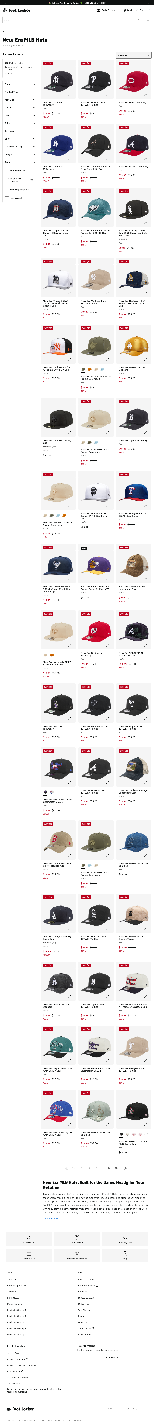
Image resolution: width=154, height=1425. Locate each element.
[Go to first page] (66, 1168)
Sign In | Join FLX (133, 10)
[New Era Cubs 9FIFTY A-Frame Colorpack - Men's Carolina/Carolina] (95, 442)
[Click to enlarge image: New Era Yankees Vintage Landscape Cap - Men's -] (147, 782)
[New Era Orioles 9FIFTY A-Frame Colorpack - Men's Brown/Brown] (89, 369)
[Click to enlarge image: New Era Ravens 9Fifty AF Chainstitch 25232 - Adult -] (109, 1060)
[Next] (148, 2)
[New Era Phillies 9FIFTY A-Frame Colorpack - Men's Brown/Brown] (64, 515)
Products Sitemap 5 (16, 1334)
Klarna (81, 1316)
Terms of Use (14, 1353)
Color (20, 115)
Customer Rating (20, 146)
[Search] (73, 19)
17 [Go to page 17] (109, 1168)
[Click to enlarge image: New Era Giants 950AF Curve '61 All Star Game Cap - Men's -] (109, 505)
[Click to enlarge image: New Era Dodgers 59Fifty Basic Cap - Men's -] (71, 928)
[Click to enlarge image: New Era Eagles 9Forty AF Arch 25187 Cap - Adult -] (71, 1060)
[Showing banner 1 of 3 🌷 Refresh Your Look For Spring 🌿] (77, 3)
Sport (20, 138)
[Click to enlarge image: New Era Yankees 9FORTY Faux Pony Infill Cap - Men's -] (109, 159)
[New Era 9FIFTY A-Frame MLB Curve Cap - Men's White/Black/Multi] (127, 1134)
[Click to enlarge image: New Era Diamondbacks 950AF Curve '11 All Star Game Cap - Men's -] (71, 579)
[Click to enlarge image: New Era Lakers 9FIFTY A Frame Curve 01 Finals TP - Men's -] (109, 579)
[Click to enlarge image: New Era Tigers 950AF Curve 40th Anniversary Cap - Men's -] (71, 222)
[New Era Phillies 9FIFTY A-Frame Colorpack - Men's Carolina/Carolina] (58, 515)
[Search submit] (139, 19)
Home (4, 32)
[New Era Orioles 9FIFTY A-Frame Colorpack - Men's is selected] (83, 369)
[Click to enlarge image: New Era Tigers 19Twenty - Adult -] (147, 432)
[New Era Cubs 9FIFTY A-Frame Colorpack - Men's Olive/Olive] (89, 442)
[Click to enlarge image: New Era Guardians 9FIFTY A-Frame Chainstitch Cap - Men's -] (147, 996)
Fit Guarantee (85, 1334)
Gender (20, 107)
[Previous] (5, 2)
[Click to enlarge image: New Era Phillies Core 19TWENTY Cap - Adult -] (109, 94)
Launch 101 (84, 1322)
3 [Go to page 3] (96, 1168)
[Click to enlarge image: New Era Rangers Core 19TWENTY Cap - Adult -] (147, 1060)
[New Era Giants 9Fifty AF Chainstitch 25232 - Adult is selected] (45, 792)
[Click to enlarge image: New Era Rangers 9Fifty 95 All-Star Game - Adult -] (147, 505)
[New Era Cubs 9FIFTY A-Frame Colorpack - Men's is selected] (83, 442)
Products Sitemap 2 (16, 1316)
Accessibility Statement (19, 1377)
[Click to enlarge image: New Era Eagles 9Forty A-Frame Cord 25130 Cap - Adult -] (109, 222)
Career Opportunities (17, 1285)
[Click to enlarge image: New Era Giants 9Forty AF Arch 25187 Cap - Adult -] (71, 1124)
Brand (20, 84)
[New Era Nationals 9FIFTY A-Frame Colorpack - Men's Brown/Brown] (51, 655)
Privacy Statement (17, 1359)
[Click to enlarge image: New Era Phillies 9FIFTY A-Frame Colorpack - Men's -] (71, 505)
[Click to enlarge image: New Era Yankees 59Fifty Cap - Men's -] (71, 432)
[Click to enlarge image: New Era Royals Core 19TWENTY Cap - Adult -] (147, 718)
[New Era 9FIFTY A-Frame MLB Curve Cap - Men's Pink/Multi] (140, 1134)
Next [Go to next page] (118, 1168)
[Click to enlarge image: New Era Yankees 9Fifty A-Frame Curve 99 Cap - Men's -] (71, 359)
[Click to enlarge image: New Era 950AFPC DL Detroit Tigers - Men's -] (147, 928)
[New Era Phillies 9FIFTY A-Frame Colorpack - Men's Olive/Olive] (51, 515)
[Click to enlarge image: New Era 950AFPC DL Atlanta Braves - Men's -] (147, 645)
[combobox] (73, 19)
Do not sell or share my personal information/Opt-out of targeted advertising (34, 1390)
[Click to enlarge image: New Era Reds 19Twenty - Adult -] (147, 94)
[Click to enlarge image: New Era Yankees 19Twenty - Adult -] (71, 94)
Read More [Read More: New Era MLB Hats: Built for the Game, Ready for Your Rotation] (50, 1218)
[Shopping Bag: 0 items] (149, 10)
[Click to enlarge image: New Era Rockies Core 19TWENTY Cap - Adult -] (109, 928)
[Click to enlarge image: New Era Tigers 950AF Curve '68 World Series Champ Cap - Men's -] (71, 293)
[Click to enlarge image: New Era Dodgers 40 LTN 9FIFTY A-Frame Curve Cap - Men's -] (147, 293)
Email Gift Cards (86, 1279)
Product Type (20, 92)
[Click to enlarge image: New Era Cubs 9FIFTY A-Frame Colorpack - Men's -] (109, 432)
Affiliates (11, 1291)
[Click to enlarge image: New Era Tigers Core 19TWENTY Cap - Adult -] (109, 996)
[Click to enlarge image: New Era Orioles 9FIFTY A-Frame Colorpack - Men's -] (109, 359)
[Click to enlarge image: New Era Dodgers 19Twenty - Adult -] (71, 159)
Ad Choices (13, 1383)
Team (20, 162)
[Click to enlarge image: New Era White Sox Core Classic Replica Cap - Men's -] (71, 855)
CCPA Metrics (15, 1371)
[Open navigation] (147, 20)
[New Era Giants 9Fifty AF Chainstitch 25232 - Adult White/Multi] (51, 792)
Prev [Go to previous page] (73, 1168)
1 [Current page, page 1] (81, 1168)
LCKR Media (13, 1297)
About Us (11, 1279)
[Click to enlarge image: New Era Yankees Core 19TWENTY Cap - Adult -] (109, 293)
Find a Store (10, 74)
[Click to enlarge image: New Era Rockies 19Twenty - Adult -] (71, 718)
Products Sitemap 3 (16, 1322)
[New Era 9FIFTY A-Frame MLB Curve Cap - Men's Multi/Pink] (133, 1134)
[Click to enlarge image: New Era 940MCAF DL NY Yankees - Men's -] (147, 855)
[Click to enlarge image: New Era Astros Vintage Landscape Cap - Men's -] (147, 579)
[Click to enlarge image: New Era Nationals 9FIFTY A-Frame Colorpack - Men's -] (71, 645)
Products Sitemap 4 (16, 1328)
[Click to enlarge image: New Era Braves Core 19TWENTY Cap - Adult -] (109, 782)
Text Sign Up (84, 1310)
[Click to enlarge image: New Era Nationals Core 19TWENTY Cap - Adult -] (109, 718)
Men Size (20, 99)
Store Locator (86, 1328)
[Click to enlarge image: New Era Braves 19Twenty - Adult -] (147, 159)
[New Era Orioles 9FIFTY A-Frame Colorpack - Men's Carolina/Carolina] (102, 369)
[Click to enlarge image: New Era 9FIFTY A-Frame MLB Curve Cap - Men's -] (147, 1124)
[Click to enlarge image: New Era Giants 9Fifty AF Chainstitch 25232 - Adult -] (71, 782)
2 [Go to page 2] (89, 1168)
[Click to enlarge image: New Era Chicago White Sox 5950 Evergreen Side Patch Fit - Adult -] (147, 222)
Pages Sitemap (14, 1304)
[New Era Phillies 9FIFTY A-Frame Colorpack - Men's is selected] (45, 515)
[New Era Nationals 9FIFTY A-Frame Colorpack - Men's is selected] (45, 655)
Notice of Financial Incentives (21, 1365)
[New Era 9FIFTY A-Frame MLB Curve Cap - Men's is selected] (121, 1134)
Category (20, 131)
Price (20, 123)
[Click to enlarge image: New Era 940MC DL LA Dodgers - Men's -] (147, 359)
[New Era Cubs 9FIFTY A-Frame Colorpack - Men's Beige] (95, 865)
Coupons (82, 1291)
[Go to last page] (125, 1168)
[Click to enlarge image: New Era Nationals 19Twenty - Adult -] (109, 645)
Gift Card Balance (88, 1285)
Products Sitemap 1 (16, 1310)
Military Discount (86, 1297)
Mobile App (83, 1304)
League (20, 154)
